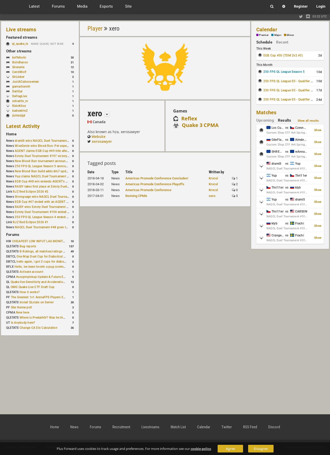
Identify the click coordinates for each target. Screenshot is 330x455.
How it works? (30, 292)
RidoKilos (19, 106)
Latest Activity (23, 126)
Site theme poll (21, 307)
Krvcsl (213, 178)
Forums (12, 234)
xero (212, 196)
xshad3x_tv (20, 101)
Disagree (261, 448)
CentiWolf (19, 72)
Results (284, 120)
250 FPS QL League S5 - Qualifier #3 (288, 99)
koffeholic (19, 57)
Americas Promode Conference (148, 190)
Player (94, 28)
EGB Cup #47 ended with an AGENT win (43, 202)
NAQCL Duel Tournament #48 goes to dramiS (46, 227)
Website (99, 136)
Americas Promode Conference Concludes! (156, 178)
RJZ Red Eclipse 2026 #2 (31, 191)
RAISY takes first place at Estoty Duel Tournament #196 (54, 186)
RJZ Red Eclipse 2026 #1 (31, 222)
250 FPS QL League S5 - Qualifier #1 (288, 81)
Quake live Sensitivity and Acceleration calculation (46, 282)
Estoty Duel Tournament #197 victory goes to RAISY (51, 156)
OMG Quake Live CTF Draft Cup (33, 287)
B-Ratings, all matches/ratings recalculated (50, 251)
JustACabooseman (25, 81)
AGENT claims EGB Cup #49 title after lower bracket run (54, 151)
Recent (282, 42)
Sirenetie (18, 67)
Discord (274, 427)
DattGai (17, 91)
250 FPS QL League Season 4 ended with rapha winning (54, 217)
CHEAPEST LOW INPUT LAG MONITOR (39, 241)
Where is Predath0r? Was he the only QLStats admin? (57, 317)
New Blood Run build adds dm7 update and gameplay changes (59, 171)
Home (11, 134)
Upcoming (265, 120)
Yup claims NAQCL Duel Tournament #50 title (47, 176)
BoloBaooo (20, 62)
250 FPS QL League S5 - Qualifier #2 (288, 90)
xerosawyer (102, 141)
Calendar (266, 29)
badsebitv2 (20, 110)
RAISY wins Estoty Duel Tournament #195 (44, 207)
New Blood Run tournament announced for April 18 (51, 161)
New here (22, 312)
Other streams (19, 51)
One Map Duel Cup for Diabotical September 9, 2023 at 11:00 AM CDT (66, 256)
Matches (266, 112)
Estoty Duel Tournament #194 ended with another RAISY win (57, 212)
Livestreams (150, 427)
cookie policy (201, 448)
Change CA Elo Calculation (38, 328)
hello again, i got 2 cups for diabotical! (44, 261)
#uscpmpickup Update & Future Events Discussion (51, 277)
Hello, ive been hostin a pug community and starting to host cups (60, 266)
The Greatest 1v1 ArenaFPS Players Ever (39, 297)
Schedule (264, 42)
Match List (178, 427)
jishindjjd (18, 115)
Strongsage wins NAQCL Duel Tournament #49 (48, 196)
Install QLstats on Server (37, 302)
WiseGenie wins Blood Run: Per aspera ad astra (48, 146)
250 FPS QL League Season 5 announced (44, 166)
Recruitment (121, 427)
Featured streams (21, 37)
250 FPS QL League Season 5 (284, 72)
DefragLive (19, 96)
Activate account (31, 272)
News (74, 427)
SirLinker (18, 77)
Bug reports (28, 246)
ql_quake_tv (20, 44)
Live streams (21, 29)
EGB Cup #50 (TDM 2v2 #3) (283, 55)
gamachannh (21, 86)
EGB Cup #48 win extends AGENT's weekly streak (49, 181)
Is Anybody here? (23, 322)
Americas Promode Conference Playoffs (154, 184)
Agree (230, 448)
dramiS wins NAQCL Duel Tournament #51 (44, 141)
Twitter (226, 427)
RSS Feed (250, 427)
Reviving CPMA (136, 196)
